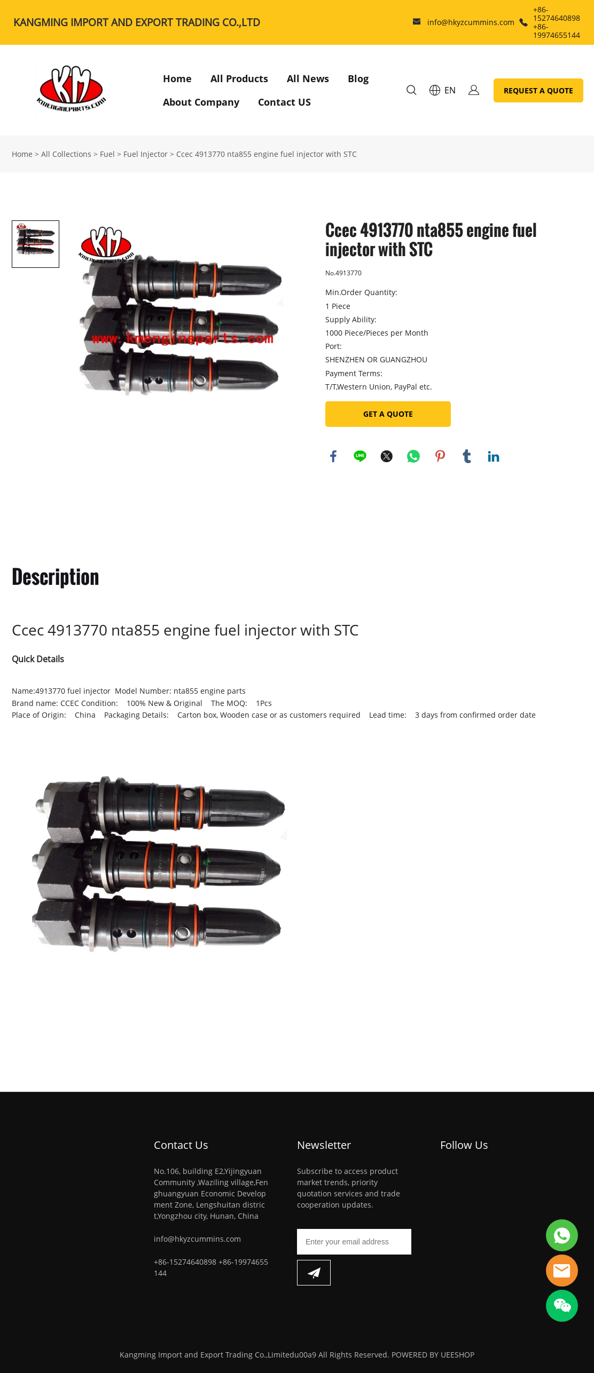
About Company (201, 102)
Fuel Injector (145, 154)
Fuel (107, 154)
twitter (387, 456)
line (360, 456)
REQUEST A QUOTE (538, 90)
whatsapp (413, 456)
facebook (333, 456)
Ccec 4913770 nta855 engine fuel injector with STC (266, 154)
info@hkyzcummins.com (470, 22)
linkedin (494, 456)
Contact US (284, 102)
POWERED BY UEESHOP (433, 1355)
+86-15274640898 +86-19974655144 (556, 22)
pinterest (440, 456)
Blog (358, 78)
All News (308, 78)
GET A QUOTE (388, 414)
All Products (239, 78)
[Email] (354, 1242)
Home (177, 78)
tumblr (467, 456)
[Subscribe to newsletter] (314, 1272)
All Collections (66, 154)
